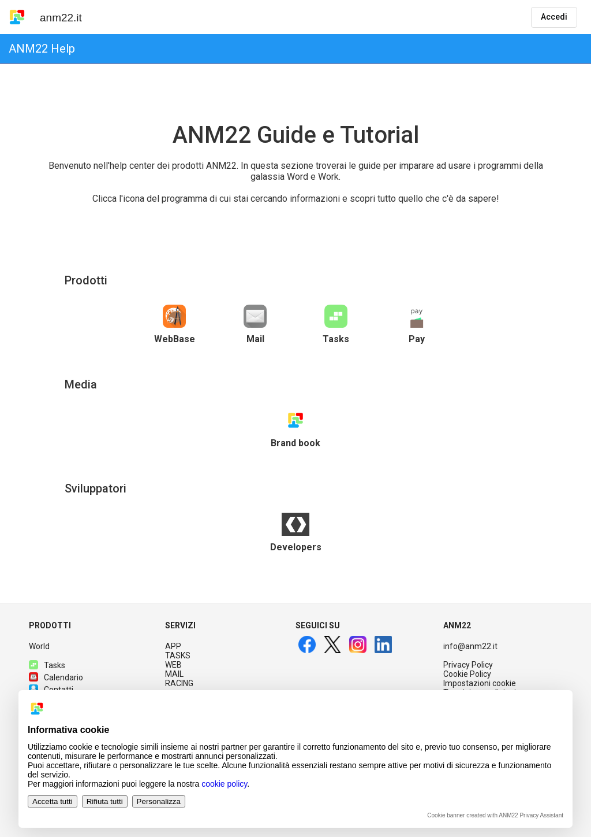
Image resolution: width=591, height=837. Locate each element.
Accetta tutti (52, 801)
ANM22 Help (42, 48)
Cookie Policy (467, 674)
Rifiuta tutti (105, 801)
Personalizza (159, 801)
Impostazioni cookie (479, 683)
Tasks (47, 665)
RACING (179, 683)
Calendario (56, 677)
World (39, 646)
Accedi (554, 16)
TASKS (177, 655)
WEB (173, 664)
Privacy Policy (468, 664)
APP (173, 646)
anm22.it (61, 18)
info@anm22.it (470, 646)
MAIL (174, 674)
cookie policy (224, 783)
